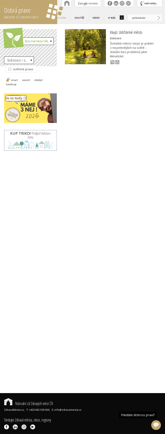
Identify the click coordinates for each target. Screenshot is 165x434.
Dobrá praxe (30, 12)
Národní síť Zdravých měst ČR (28, 403)
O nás (112, 17)
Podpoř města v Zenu (30, 135)
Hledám (61, 17)
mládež (38, 80)
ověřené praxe (21, 69)
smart (14, 80)
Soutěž (79, 17)
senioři (26, 80)
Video (96, 17)
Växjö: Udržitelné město (126, 32)
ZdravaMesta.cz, (14, 410)
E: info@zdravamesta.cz (66, 410)
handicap (11, 84)
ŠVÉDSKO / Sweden (20, 60)
